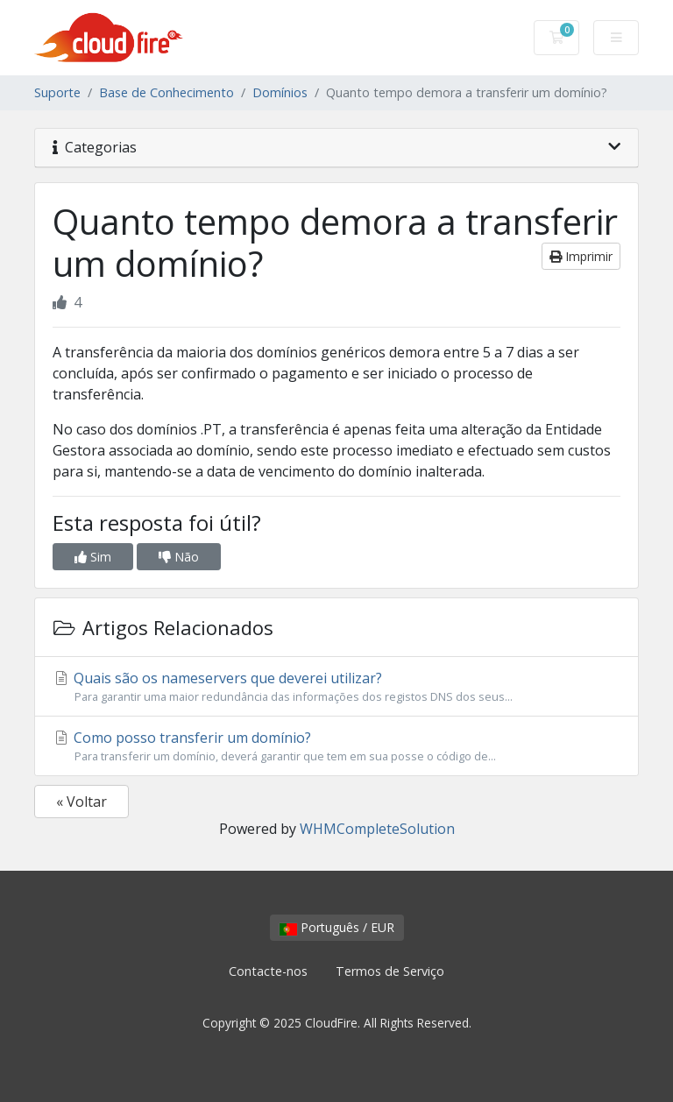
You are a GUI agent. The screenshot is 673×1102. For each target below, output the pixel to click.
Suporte (57, 92)
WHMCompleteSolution (377, 828)
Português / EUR (337, 927)
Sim (92, 556)
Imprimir (581, 256)
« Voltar (81, 801)
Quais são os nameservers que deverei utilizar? (336, 686)
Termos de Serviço (390, 971)
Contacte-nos (268, 971)
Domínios (280, 92)
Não (179, 556)
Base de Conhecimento (166, 92)
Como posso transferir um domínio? (336, 746)
